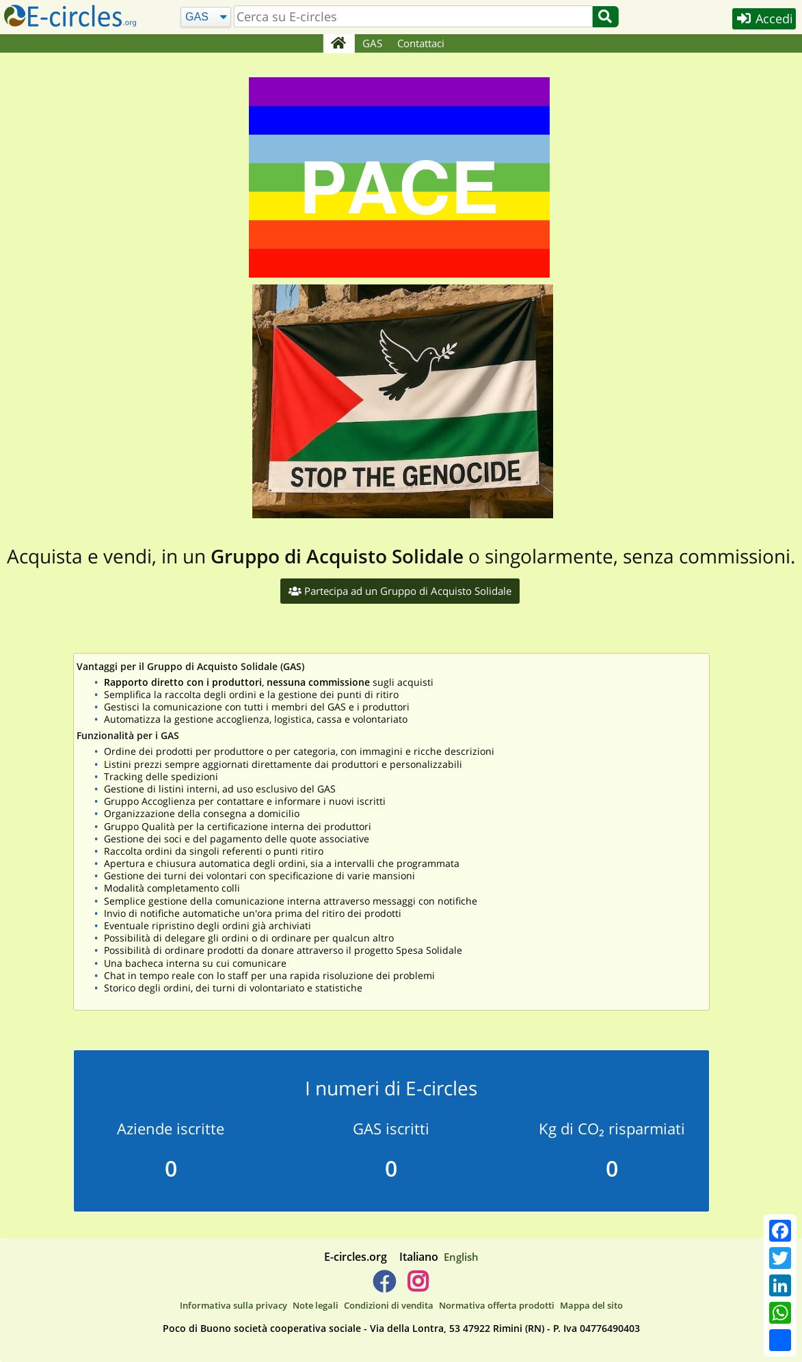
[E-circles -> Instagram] (418, 1287)
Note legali (315, 1306)
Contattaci (420, 43)
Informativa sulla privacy (233, 1306)
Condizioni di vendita (388, 1306)
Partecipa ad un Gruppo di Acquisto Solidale (400, 591)
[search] (412, 16)
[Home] (339, 43)
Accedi (762, 19)
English (461, 1257)
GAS (372, 43)
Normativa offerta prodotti (496, 1306)
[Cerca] (205, 17)
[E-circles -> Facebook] (384, 1287)
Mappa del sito (591, 1306)
